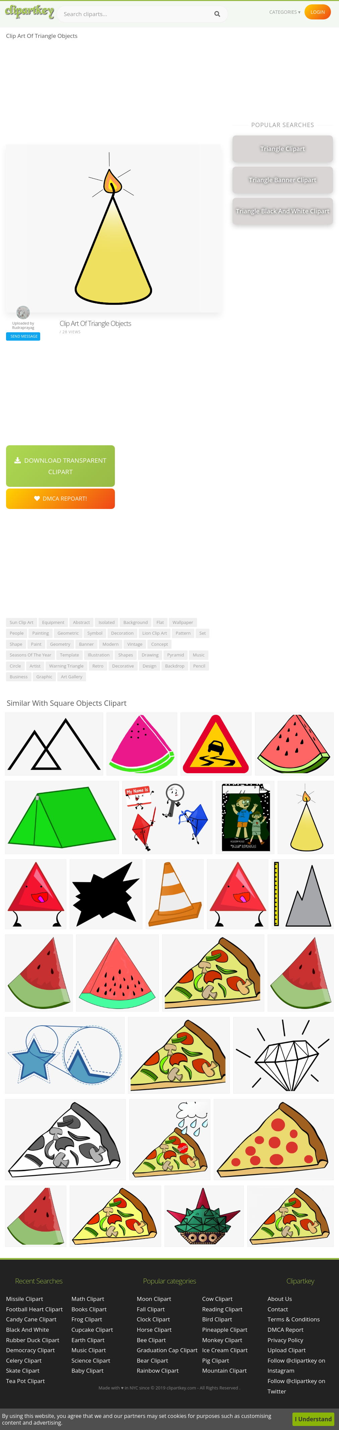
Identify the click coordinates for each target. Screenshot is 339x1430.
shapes (125, 655)
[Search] (217, 14)
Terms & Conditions (294, 1319)
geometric (68, 633)
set (202, 633)
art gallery (71, 677)
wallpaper (183, 622)
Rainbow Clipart (158, 1370)
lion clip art (154, 633)
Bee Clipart (151, 1340)
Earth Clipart (88, 1340)
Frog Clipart (86, 1319)
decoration (122, 633)
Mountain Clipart (224, 1370)
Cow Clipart (217, 1299)
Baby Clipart (87, 1370)
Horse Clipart (154, 1329)
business (19, 677)
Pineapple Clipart (225, 1329)
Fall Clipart (150, 1309)
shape (16, 644)
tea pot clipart (25, 1381)
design (149, 666)
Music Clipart (88, 1350)
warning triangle (66, 666)
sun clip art (21, 622)
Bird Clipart (217, 1319)
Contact (278, 1309)
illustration (99, 655)
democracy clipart (30, 1350)
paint (36, 644)
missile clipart (24, 1299)
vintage (134, 644)
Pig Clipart (215, 1360)
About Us (280, 1299)
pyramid (175, 655)
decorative (123, 666)
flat (160, 622)
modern (111, 644)
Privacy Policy (285, 1340)
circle (15, 666)
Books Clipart (89, 1309)
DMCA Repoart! (60, 498)
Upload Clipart (287, 1350)
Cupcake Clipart (92, 1329)
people (16, 633)
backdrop (175, 666)
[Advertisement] (113, 94)
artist (35, 666)
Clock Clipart (153, 1319)
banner (86, 644)
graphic (44, 677)
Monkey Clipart (222, 1340)
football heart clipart (34, 1309)
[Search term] (142, 14)
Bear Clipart (152, 1360)
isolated (106, 622)
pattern (183, 633)
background (135, 622)
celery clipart (24, 1360)
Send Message (23, 336)
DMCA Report (285, 1329)
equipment (53, 622)
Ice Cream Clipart (225, 1350)
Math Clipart (87, 1299)
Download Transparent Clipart (60, 466)
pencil (199, 666)
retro (98, 666)
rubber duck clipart (32, 1340)
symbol (95, 633)
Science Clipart (90, 1360)
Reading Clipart (222, 1309)
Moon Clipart (154, 1299)
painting (40, 633)
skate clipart (23, 1370)
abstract (81, 622)
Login (318, 12)
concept (159, 644)
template (69, 655)
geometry (60, 644)
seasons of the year (30, 655)
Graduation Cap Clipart (167, 1350)
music (198, 655)
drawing (150, 655)
